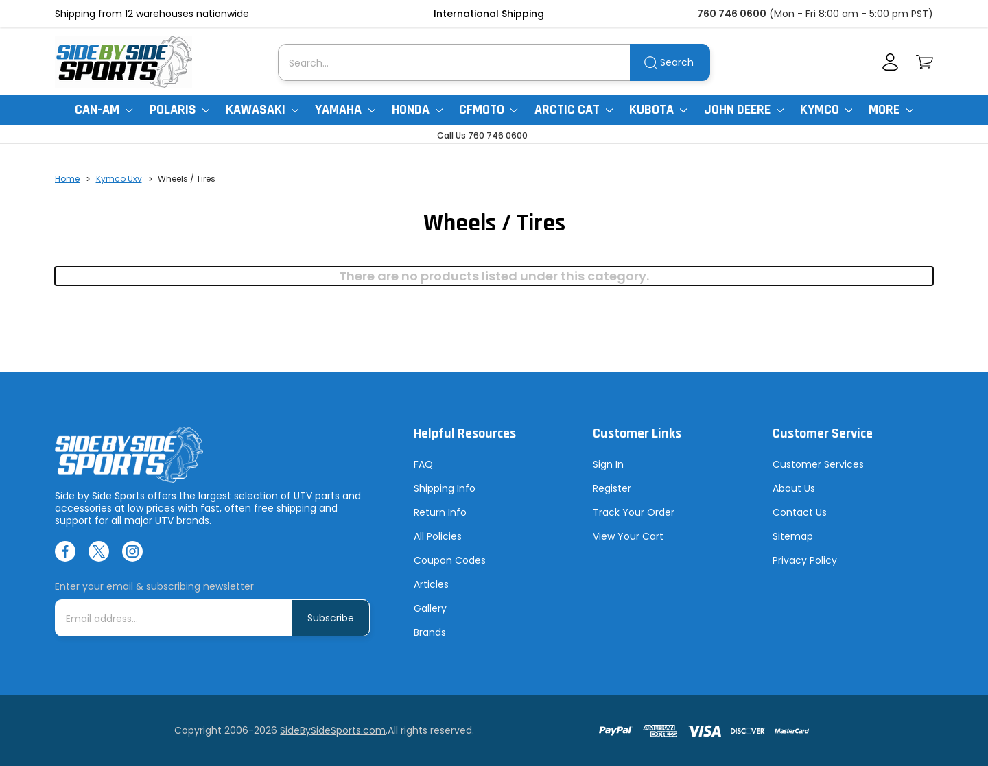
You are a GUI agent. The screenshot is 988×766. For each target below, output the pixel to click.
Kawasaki (262, 110)
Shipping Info (444, 488)
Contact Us (800, 512)
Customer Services (818, 464)
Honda (417, 110)
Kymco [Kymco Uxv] (826, 110)
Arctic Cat (573, 110)
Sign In (608, 464)
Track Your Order (633, 512)
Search (677, 62)
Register (612, 488)
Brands (430, 632)
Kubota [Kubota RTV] (658, 110)
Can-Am (103, 110)
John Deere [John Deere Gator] (744, 110)
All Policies (438, 536)
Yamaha (345, 110)
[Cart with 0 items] (924, 62)
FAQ (423, 464)
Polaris (179, 110)
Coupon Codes (450, 560)
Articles (431, 584)
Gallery (430, 608)
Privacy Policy (805, 560)
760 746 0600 (731, 14)
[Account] (890, 62)
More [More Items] (891, 110)
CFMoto (488, 110)
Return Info (440, 512)
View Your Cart (628, 536)
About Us (794, 488)
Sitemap (793, 536)
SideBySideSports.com (333, 730)
